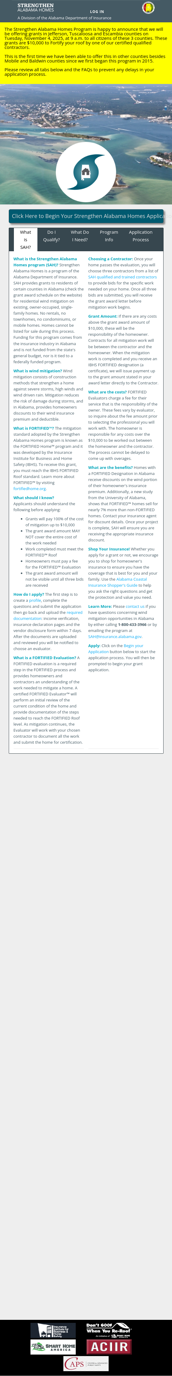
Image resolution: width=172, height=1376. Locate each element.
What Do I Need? (80, 235)
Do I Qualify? (51, 235)
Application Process (141, 235)
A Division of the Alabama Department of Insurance (64, 18)
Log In (97, 11)
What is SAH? (25, 239)
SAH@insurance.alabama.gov (115, 636)
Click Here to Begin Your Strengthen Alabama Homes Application (88, 216)
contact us (135, 606)
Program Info (109, 235)
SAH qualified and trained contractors (122, 277)
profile (35, 600)
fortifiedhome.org (30, 488)
